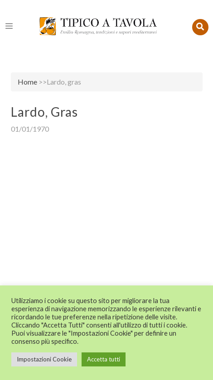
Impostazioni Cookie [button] (44, 359)
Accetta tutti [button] (103, 359)
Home (27, 81)
